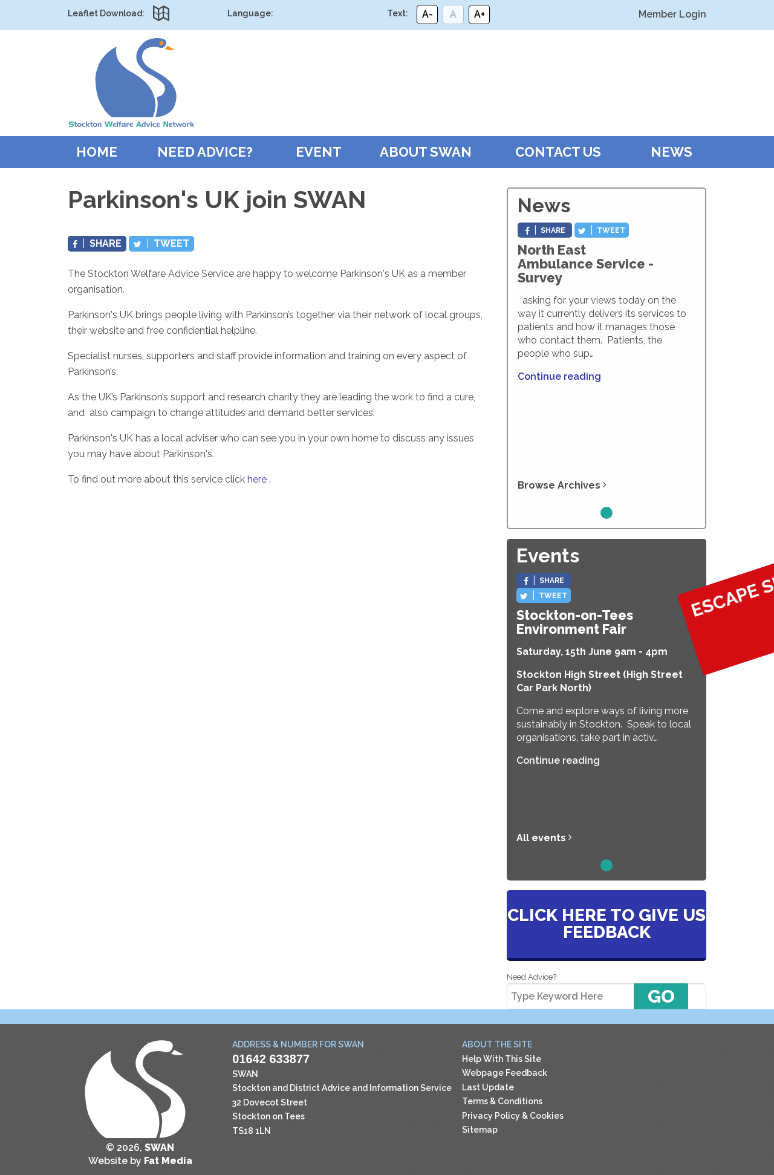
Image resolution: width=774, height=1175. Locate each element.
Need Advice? (205, 152)
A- (427, 14)
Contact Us (558, 152)
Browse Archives (562, 485)
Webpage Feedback (504, 1073)
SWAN (131, 82)
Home (96, 152)
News (671, 152)
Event (319, 152)
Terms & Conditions (502, 1101)
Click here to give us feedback (606, 923)
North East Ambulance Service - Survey (586, 263)
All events (544, 838)
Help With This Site (501, 1059)
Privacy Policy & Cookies (513, 1116)
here (257, 479)
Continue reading (559, 376)
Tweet (161, 243)
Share (97, 243)
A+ (479, 14)
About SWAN (426, 152)
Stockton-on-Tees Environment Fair (574, 622)
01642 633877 (271, 1059)
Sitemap (480, 1129)
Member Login (672, 14)
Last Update (488, 1087)
